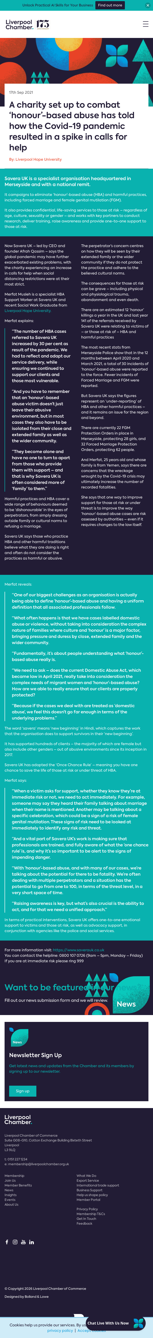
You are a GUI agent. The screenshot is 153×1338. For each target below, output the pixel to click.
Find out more (110, 5)
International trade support (98, 1185)
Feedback (84, 1223)
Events (10, 1200)
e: (37, 1164)
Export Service (88, 1180)
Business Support (89, 1190)
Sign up (23, 1091)
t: (16, 1159)
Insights (10, 1195)
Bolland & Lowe (37, 1297)
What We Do (86, 1176)
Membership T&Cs (91, 1214)
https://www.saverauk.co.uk (78, 950)
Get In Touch (86, 1219)
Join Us (10, 1180)
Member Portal (88, 1200)
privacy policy (60, 1330)
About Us (11, 1204)
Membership (14, 1176)
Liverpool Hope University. (28, 310)
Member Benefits (18, 1185)
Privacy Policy (87, 1209)
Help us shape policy (92, 1195)
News (9, 1190)
